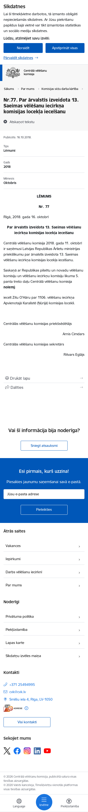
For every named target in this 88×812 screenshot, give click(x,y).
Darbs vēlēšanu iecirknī (24, 572)
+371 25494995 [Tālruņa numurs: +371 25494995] (22, 684)
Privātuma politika (20, 616)
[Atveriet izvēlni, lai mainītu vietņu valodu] (19, 803)
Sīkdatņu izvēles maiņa (23, 656)
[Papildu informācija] (26, 708)
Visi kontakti (27, 722)
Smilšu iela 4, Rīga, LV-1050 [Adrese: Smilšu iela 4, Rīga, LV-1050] (31, 699)
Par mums (14, 585)
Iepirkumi (13, 559)
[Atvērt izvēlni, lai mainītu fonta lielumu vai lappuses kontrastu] (69, 803)
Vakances (13, 546)
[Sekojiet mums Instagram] (27, 750)
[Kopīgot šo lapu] (44, 387)
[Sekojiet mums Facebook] (17, 750)
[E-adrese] (13, 708)
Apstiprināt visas (65, 48)
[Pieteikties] (44, 510)
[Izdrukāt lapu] (44, 378)
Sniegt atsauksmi (44, 445)
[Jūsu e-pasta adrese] (44, 494)
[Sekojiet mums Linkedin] (37, 750)
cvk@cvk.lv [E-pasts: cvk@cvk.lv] (17, 692)
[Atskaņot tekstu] (22, 122)
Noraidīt (23, 48)
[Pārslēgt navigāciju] (44, 802)
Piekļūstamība (16, 629)
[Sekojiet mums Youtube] (47, 750)
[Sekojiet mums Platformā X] (7, 750)
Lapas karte (15, 642)
